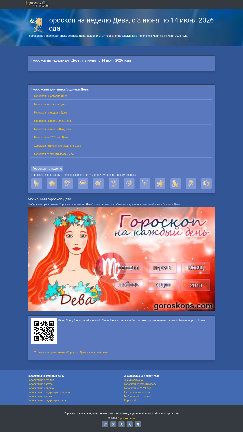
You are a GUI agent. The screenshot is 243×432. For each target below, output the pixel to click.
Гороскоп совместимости (140, 384)
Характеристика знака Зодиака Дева (57, 145)
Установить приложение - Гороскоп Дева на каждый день (71, 352)
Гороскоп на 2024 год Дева (51, 137)
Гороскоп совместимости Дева (54, 154)
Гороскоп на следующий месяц (48, 400)
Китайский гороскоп (137, 392)
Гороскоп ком (126, 418)
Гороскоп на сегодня (41, 380)
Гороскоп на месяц (40, 396)
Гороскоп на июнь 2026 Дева (52, 129)
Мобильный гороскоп (138, 396)
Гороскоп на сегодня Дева (51, 96)
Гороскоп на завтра (40, 384)
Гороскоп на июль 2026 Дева (52, 120)
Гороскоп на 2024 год (137, 388)
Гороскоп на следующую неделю (49, 392)
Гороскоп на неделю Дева (50, 112)
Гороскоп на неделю (47, 168)
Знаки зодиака (133, 380)
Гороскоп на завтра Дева (50, 104)
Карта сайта (131, 400)
